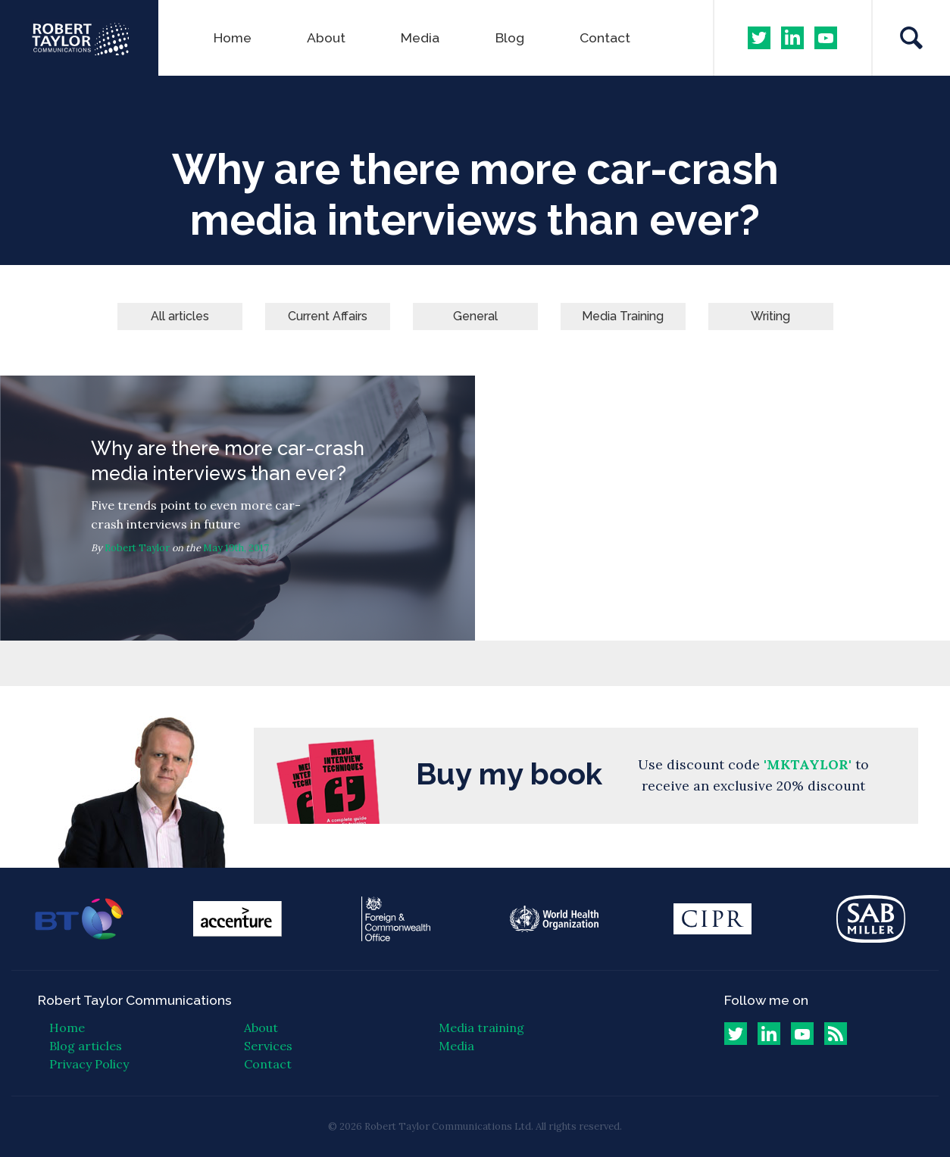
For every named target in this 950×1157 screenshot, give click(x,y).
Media (420, 37)
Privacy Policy (89, 1063)
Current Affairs (327, 316)
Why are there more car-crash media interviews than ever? (237, 508)
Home (233, 37)
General (475, 316)
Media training (481, 1027)
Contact (605, 37)
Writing (770, 316)
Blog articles (85, 1045)
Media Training (623, 316)
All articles (180, 316)
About (326, 37)
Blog (509, 37)
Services (268, 1045)
